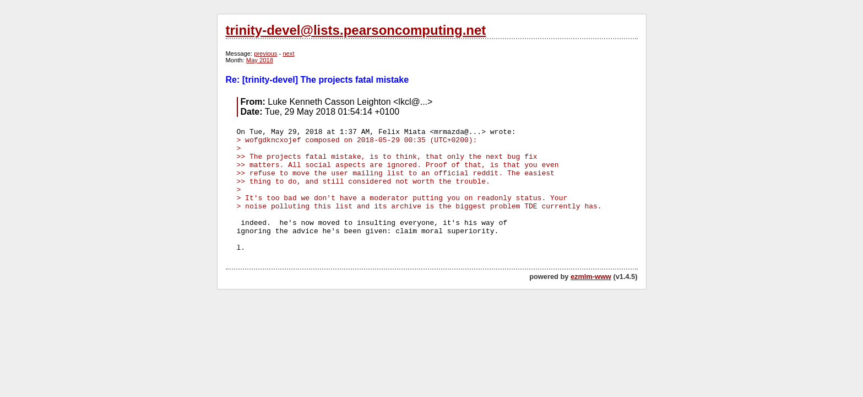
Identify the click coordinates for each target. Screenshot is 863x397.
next (288, 53)
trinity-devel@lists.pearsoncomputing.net (356, 30)
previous (265, 53)
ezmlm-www (591, 276)
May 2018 (259, 60)
